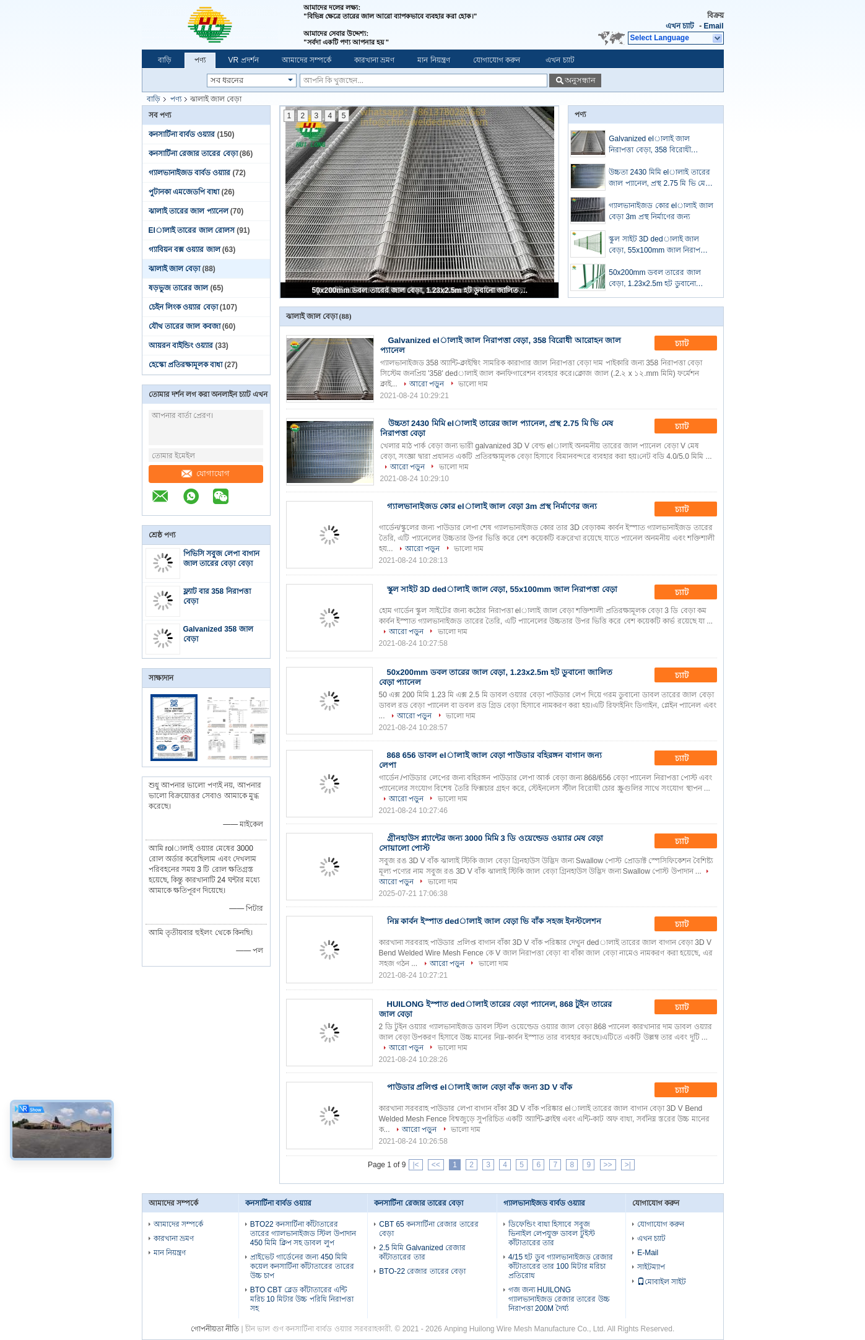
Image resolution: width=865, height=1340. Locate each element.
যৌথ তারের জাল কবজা (184, 326)
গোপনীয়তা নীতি (215, 1329)
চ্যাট (690, 343)
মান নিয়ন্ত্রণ (433, 60)
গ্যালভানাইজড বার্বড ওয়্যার (190, 172)
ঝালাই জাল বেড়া (175, 268)
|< (415, 1164)
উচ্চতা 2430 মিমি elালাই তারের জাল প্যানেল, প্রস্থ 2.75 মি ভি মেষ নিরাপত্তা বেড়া (659, 178)
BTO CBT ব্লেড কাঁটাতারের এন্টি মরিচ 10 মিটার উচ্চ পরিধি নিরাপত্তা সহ (302, 1299)
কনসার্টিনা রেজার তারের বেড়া (193, 153)
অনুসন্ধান (580, 80)
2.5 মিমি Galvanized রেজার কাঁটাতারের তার (422, 1252)
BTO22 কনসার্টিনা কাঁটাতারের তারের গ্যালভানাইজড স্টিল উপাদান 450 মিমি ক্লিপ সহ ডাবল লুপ (303, 1233)
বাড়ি (165, 60)
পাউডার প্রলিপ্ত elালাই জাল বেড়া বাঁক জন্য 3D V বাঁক (480, 1087)
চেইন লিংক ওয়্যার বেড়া (183, 307)
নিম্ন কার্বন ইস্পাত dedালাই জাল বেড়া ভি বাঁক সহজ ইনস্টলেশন (494, 921)
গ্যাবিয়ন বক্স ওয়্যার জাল (184, 249)
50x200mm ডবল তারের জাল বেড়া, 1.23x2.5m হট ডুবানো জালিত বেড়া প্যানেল (420, 290)
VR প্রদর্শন (243, 60)
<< (436, 1164)
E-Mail (647, 1252)
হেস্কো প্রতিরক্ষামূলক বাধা (186, 364)
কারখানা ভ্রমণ (374, 60)
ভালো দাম (473, 384)
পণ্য (200, 60)
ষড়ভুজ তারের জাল (179, 288)
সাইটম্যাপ (651, 1267)
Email (713, 26)
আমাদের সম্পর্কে (306, 60)
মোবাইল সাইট (661, 1281)
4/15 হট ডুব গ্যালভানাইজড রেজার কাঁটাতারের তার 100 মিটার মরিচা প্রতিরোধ (561, 1266)
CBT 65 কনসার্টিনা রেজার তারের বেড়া (428, 1229)
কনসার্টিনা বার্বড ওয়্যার (182, 134)
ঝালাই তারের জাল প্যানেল (188, 211)
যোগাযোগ (205, 473)
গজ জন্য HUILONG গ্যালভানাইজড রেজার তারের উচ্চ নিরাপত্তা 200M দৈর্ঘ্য (559, 1299)
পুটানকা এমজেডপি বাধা (184, 192)
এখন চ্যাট (680, 26)
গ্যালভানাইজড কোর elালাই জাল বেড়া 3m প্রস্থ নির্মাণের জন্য (661, 211)
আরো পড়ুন (426, 384)
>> (608, 1164)
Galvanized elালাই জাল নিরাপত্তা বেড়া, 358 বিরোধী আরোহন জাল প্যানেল (649, 144)
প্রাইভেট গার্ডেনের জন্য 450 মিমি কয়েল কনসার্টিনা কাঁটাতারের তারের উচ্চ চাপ (302, 1266)
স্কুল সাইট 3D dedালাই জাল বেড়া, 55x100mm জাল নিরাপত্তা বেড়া (658, 245)
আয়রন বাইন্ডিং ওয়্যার (181, 345)
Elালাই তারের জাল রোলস (192, 230)
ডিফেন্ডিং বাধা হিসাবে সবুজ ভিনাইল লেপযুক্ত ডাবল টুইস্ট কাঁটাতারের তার (551, 1233)
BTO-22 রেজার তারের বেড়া (422, 1271)
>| (628, 1164)
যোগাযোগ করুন (496, 60)
